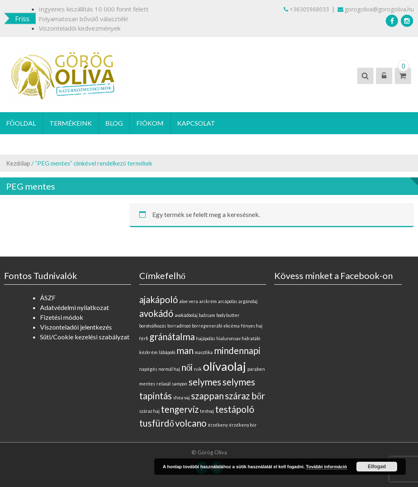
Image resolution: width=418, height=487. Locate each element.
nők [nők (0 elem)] (197, 369)
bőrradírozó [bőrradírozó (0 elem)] (178, 325)
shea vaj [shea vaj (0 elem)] (181, 397)
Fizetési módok (61, 317)
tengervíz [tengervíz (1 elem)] (180, 409)
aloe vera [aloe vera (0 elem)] (188, 301)
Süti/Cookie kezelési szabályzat (84, 337)
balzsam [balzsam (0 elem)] (207, 315)
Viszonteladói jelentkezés (76, 327)
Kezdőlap (18, 163)
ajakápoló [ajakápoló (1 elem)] (158, 299)
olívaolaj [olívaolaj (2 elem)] (224, 366)
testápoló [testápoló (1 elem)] (234, 409)
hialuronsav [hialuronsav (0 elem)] (228, 338)
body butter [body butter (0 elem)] (228, 315)
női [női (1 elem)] (187, 367)
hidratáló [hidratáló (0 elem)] (251, 338)
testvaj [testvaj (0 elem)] (207, 411)
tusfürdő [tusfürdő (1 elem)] (156, 423)
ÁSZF (48, 297)
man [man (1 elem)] (184, 350)
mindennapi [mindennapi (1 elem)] (237, 350)
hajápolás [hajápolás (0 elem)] (205, 338)
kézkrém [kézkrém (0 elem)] (148, 352)
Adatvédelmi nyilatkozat (74, 307)
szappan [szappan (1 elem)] (207, 395)
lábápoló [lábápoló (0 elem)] (167, 352)
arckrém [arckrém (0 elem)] (208, 301)
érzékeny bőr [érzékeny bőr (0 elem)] (242, 424)
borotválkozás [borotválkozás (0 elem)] (152, 325)
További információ (326, 466)
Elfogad (377, 466)
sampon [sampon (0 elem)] (179, 383)
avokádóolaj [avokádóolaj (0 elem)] (186, 315)
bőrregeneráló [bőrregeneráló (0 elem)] (207, 325)
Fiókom (150, 123)
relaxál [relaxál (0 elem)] (163, 383)
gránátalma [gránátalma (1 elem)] (172, 336)
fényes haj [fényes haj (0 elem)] (251, 325)
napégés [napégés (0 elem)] (148, 369)
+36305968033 (306, 9)
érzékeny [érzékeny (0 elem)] (218, 424)
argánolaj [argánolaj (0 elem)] (248, 301)
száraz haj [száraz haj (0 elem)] (149, 411)
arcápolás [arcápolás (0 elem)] (227, 301)
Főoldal (21, 123)
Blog (114, 123)
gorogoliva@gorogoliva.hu (376, 9)
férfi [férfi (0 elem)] (143, 338)
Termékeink (70, 123)
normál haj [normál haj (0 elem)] (169, 369)
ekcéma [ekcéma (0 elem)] (231, 325)
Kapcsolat (196, 123)
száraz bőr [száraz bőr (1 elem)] (245, 395)
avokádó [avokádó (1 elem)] (156, 313)
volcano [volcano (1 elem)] (191, 423)
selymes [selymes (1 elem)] (205, 381)
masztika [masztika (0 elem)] (204, 352)
